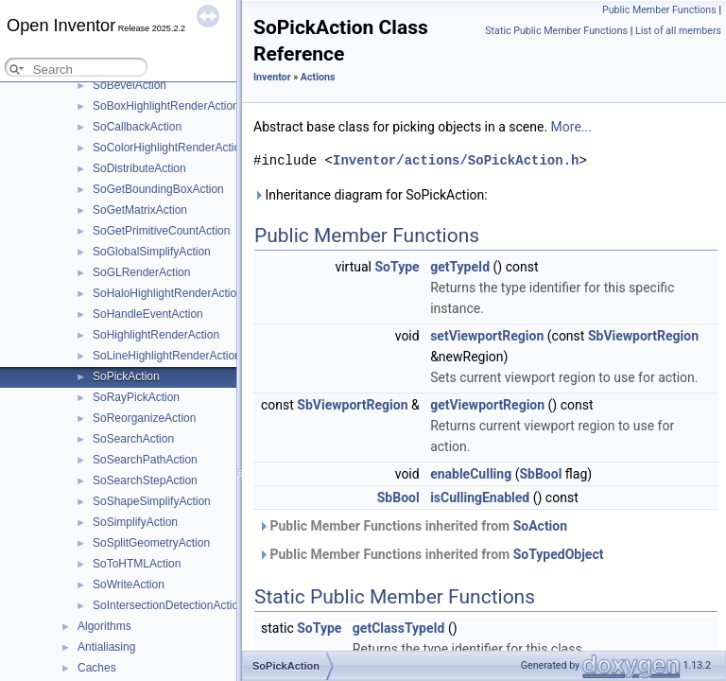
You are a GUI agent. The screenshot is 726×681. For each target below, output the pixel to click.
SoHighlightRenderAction (156, 334)
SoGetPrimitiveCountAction (161, 230)
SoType (397, 266)
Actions (318, 77)
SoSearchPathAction (145, 459)
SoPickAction (126, 376)
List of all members (678, 31)
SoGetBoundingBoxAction (158, 189)
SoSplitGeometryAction (151, 543)
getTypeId (460, 266)
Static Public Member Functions (556, 31)
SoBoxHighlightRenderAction (166, 106)
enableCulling (470, 473)
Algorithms (104, 626)
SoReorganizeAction (144, 418)
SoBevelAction (129, 85)
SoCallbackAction (137, 126)
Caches (97, 667)
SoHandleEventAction (148, 314)
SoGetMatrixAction (140, 210)
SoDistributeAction (139, 168)
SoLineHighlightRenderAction (167, 355)
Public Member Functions (659, 10)
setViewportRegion (487, 335)
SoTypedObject (558, 554)
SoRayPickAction (136, 397)
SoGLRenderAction (141, 272)
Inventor (272, 77)
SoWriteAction (128, 584)
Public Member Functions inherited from (412, 525)
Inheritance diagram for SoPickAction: (370, 194)
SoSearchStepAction (145, 480)
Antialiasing (106, 647)
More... (571, 126)
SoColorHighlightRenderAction (170, 147)
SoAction (540, 525)
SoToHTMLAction (137, 563)
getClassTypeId (399, 628)
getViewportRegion (487, 404)
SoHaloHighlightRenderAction (168, 293)
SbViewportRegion (643, 335)
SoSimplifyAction (135, 522)
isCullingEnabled (479, 497)
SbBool (540, 473)
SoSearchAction (133, 438)
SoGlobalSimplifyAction (152, 251)
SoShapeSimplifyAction (152, 501)
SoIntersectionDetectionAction (169, 605)
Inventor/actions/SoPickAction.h (456, 160)
